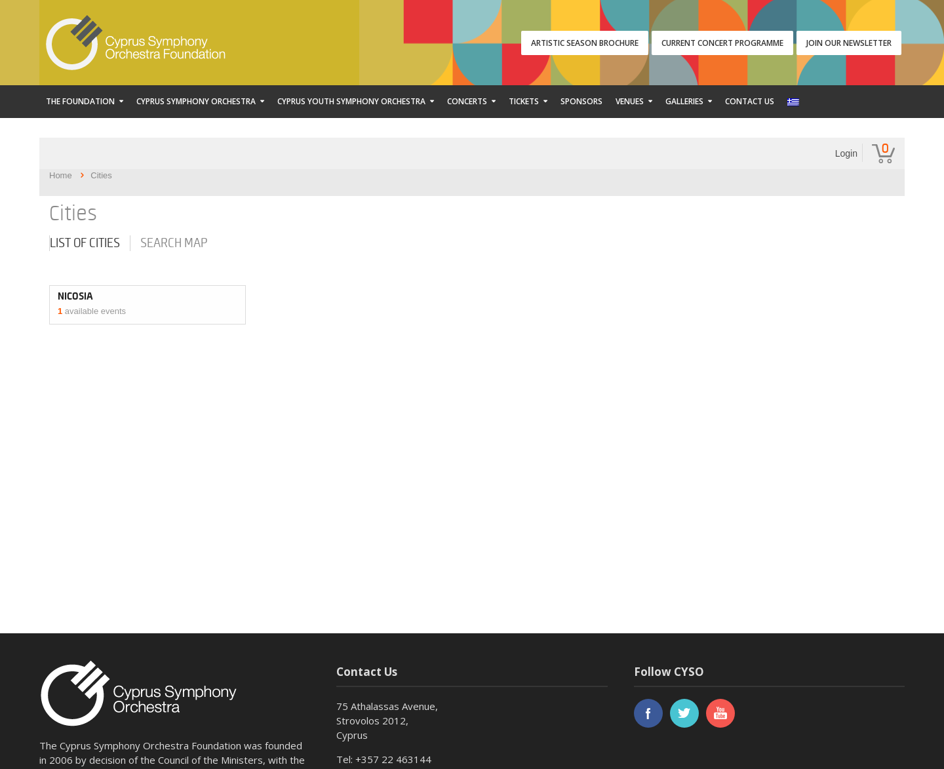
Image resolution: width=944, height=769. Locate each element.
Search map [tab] (174, 243)
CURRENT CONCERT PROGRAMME (722, 43)
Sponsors (581, 101)
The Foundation (80, 101)
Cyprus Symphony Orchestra (196, 101)
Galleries (684, 101)
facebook (648, 713)
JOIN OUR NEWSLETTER (849, 43)
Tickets (524, 101)
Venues (630, 101)
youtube (720, 713)
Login (846, 153)
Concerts (467, 101)
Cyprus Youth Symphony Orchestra (351, 101)
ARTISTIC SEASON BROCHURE (585, 43)
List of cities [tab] (85, 243)
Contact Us (749, 101)
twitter (684, 713)
